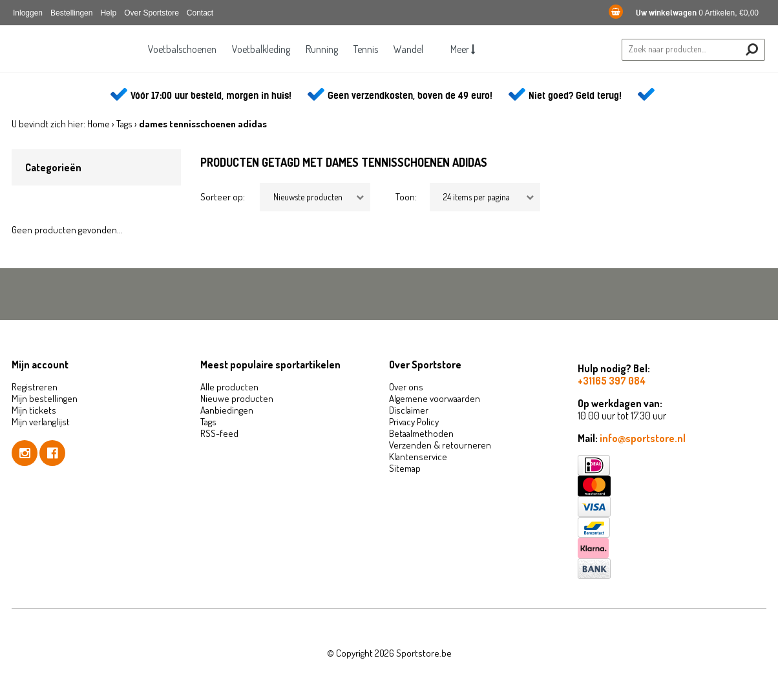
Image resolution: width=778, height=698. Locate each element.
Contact (200, 12)
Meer (467, 49)
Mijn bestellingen (45, 398)
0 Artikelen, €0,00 (684, 12)
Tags (124, 124)
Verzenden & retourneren (440, 445)
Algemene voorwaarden (434, 398)
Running (320, 49)
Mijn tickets (34, 410)
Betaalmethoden (421, 433)
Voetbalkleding (258, 49)
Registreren (35, 387)
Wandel (411, 49)
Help (108, 12)
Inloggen (28, 12)
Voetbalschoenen (177, 49)
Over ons (406, 387)
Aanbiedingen (226, 410)
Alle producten (229, 387)
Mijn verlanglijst (41, 422)
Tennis (366, 49)
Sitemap (405, 468)
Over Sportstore (151, 12)
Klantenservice (418, 456)
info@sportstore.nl (643, 438)
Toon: (406, 197)
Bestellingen (71, 12)
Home (98, 124)
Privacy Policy (414, 422)
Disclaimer (408, 410)
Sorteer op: (222, 197)
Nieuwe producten (236, 398)
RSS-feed (219, 433)
